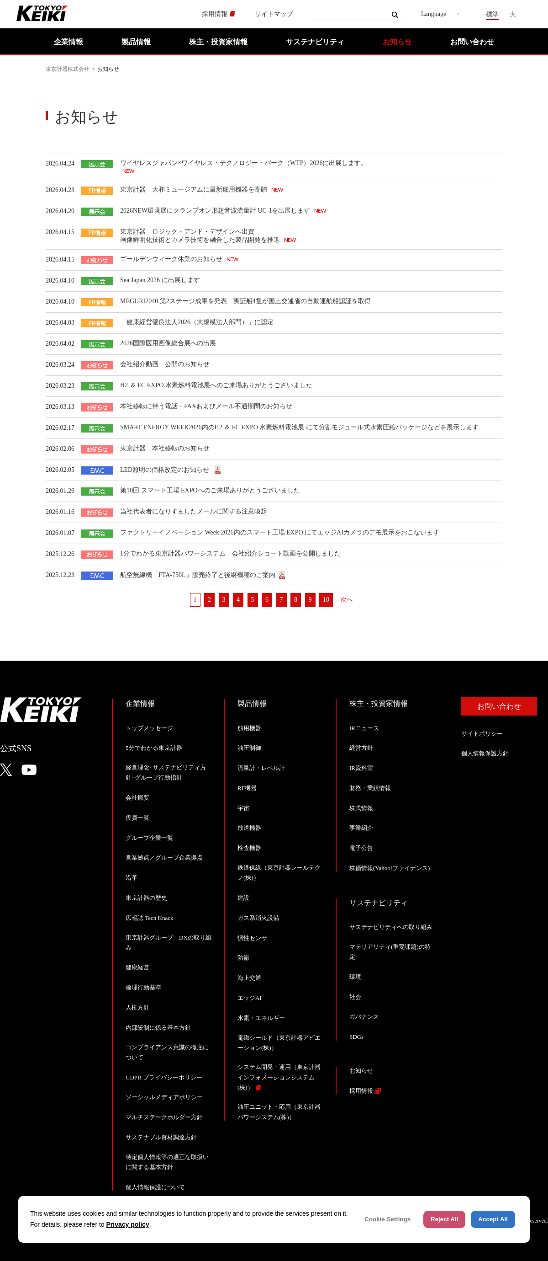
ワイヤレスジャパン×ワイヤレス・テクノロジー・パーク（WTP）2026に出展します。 (243, 163)
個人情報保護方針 (485, 753)
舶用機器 (249, 728)
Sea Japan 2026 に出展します (160, 280)
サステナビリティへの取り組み (390, 927)
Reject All (444, 1219)
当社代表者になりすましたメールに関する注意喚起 (193, 511)
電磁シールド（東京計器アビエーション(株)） (279, 1042)
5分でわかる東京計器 (154, 747)
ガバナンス (364, 1016)
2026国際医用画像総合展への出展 (168, 343)
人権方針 (137, 1007)
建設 (243, 897)
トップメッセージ (149, 728)
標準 (492, 14)
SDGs (356, 1036)
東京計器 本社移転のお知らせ (165, 448)
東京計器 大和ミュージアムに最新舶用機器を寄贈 (194, 189)
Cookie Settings (387, 1219)
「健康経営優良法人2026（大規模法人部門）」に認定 (197, 322)
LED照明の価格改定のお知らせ (165, 469)
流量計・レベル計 (261, 767)
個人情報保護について (155, 1187)
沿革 (131, 877)
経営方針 (361, 747)
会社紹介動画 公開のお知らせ (165, 364)
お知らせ (397, 42)
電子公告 (361, 847)
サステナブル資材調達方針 (161, 1137)
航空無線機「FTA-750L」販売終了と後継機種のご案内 (197, 575)
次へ (346, 599)
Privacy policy (127, 1224)
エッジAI (249, 997)
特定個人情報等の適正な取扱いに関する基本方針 (167, 1162)
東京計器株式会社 (68, 69)
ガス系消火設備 (258, 917)
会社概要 (137, 797)
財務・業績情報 (370, 788)
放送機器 (249, 827)
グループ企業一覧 (149, 837)
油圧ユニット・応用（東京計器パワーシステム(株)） (279, 1111)
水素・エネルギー (261, 1018)
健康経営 (137, 967)
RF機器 (247, 788)
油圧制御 (249, 747)
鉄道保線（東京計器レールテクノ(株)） (279, 872)
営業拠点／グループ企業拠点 (164, 857)
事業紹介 (361, 827)
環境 (355, 976)
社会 (355, 997)
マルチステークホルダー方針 (164, 1117)
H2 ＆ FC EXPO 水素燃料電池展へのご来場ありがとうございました (216, 385)
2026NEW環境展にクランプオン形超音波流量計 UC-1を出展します (216, 210)
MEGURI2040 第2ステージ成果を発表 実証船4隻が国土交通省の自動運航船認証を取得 (245, 301)
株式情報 (361, 808)
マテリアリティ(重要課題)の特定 (390, 951)
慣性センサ (252, 938)
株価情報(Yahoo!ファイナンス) (389, 868)
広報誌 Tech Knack (150, 917)
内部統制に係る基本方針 (158, 1027)
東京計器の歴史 (146, 897)
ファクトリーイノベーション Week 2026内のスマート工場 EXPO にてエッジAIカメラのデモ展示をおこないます (279, 532)
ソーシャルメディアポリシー (164, 1097)
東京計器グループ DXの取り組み (168, 942)
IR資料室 (361, 767)
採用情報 (214, 14)
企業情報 (68, 42)
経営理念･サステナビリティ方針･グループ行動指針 (166, 772)
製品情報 (136, 42)
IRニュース (364, 728)
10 (326, 599)
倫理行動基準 (143, 987)
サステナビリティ (315, 42)
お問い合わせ (472, 42)
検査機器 (249, 847)
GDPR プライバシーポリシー (164, 1077)
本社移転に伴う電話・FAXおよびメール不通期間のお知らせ (206, 406)
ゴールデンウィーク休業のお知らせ (172, 259)
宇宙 (243, 808)
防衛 (243, 957)
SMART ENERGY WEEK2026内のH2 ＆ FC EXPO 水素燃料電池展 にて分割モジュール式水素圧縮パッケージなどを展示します (299, 427)
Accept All (493, 1219)
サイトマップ (274, 14)
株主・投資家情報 (218, 42)
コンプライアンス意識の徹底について (167, 1052)
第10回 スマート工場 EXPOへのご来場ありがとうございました (210, 490)
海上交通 (249, 977)
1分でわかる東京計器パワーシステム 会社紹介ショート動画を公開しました (230, 553)
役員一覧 (137, 817)
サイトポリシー (482, 733)
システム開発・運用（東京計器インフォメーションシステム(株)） (279, 1076)
